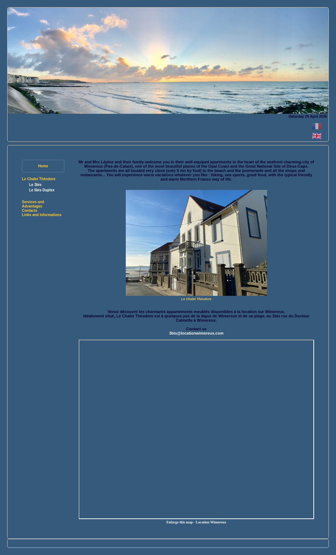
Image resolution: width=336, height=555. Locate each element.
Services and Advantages (33, 204)
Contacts (29, 211)
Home (43, 166)
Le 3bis (35, 185)
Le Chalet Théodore (38, 179)
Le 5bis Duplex (42, 190)
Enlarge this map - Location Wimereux (196, 522)
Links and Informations (41, 215)
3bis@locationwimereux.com (196, 333)
